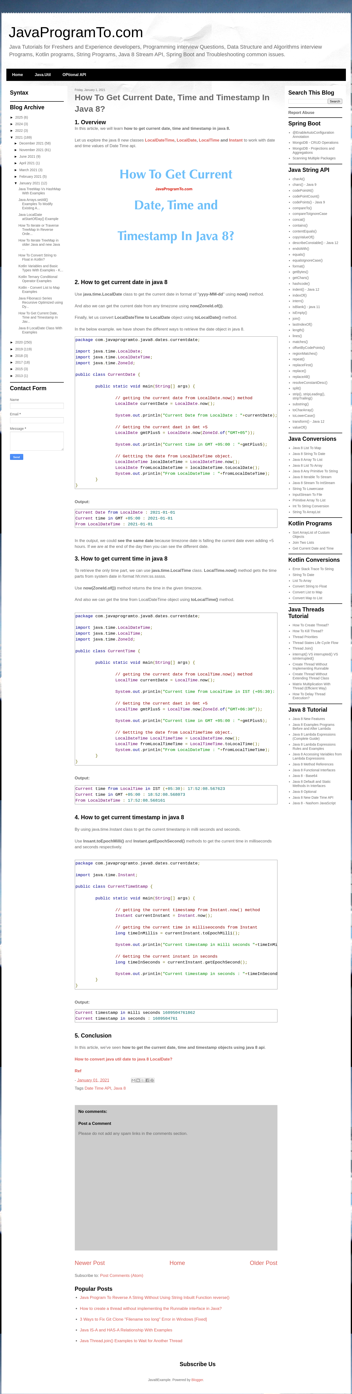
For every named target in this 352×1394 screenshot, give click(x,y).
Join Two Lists (303, 542)
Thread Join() (303, 648)
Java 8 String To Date (309, 454)
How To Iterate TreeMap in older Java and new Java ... (39, 244)
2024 (19, 124)
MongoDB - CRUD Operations (316, 142)
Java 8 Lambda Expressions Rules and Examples (314, 746)
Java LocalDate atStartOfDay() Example (38, 217)
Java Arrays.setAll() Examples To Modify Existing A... (35, 204)
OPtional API (74, 75)
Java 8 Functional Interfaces (314, 770)
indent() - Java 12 (306, 289)
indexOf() (300, 295)
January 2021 (30, 183)
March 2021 (28, 170)
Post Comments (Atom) (121, 1275)
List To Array (302, 581)
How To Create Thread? (311, 625)
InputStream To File (307, 495)
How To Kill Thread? (308, 631)
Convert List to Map (307, 592)
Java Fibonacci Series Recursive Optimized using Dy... (40, 302)
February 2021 (31, 176)
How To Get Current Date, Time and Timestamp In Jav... (38, 317)
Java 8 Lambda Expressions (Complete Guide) (314, 736)
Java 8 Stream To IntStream (314, 483)
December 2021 (32, 143)
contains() (300, 225)
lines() (297, 336)
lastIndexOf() (302, 324)
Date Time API (98, 1088)
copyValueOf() (303, 237)
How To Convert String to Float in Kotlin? (37, 257)
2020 (19, 342)
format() (299, 266)
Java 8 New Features (309, 719)
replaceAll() (301, 377)
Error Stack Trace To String (313, 569)
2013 (19, 376)
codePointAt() (303, 190)
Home (17, 75)
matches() (300, 342)
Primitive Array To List (309, 500)
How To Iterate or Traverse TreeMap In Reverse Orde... (38, 229)
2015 (19, 369)
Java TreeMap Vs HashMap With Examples (39, 191)
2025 (19, 117)
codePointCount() (306, 196)
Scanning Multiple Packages (314, 158)
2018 (19, 356)
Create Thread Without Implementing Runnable (311, 666)
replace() (299, 371)
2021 (19, 137)
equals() (299, 254)
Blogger (197, 1380)
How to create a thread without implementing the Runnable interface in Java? (151, 1308)
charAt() (299, 179)
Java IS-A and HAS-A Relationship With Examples (126, 1330)
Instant (236, 140)
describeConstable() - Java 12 (315, 243)
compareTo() (302, 208)
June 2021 (27, 156)
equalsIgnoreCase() (308, 260)
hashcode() (301, 284)
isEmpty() (300, 313)
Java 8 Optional (304, 792)
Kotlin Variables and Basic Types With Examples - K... (40, 268)
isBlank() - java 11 (306, 307)
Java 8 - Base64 (305, 776)
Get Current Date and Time (313, 548)
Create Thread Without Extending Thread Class (311, 676)
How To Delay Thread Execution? (309, 696)
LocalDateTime (160, 140)
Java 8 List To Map (307, 448)
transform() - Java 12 (308, 421)
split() (297, 388)
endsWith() (301, 249)
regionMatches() (305, 353)
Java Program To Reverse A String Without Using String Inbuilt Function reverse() (155, 1297)
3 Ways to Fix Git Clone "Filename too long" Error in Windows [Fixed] (143, 1319)
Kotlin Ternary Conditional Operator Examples (37, 279)
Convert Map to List (307, 598)
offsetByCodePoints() (309, 348)
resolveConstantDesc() (310, 383)
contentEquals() (305, 231)
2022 (19, 131)
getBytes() (300, 272)
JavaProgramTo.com (76, 32)
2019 (19, 349)
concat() (299, 219)
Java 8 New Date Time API (313, 797)
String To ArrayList (306, 512)
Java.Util (43, 75)
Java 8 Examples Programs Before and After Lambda (313, 727)
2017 (19, 362)
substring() (301, 404)
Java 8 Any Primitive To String (315, 471)
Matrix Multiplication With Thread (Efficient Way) (311, 686)
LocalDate (187, 140)
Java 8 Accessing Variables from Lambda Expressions (317, 756)
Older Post (263, 1263)
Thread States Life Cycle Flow (315, 643)
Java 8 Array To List (307, 460)
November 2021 (32, 150)
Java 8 (119, 1088)
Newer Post (90, 1263)
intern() (298, 301)
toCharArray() (303, 410)
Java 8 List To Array (307, 465)
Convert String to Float (310, 586)
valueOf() (300, 427)
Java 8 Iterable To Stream (312, 477)
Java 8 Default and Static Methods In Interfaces (312, 784)
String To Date (303, 575)
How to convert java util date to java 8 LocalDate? (124, 1059)
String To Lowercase (308, 489)
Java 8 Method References (313, 764)
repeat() (299, 359)
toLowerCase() (304, 416)
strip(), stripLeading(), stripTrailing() (309, 396)
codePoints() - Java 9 (309, 202)
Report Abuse (301, 112)
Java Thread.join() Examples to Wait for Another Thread (131, 1341)
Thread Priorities (305, 637)
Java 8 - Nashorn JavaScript (314, 803)
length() (298, 330)
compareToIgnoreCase (310, 214)
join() (296, 319)
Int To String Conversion (311, 506)
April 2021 (27, 163)
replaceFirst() (303, 365)
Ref (78, 1071)
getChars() (301, 278)
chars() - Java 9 (304, 185)
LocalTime (209, 140)
